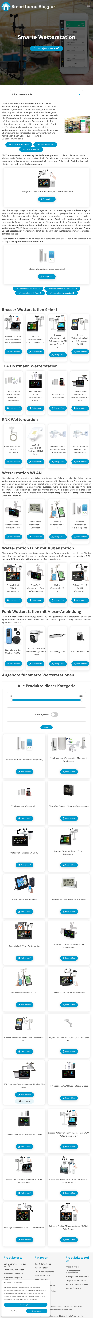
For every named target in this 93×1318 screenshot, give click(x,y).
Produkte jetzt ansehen (46, 48)
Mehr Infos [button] (24, 1101)
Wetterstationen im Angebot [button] (62, 293)
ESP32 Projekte (41, 1279)
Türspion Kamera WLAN (76, 1280)
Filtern (46, 727)
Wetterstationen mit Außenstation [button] (62, 288)
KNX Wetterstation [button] (31, 149)
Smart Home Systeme (44, 1271)
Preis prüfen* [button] (46, 199)
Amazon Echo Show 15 (13, 1273)
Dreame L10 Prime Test (14, 1269)
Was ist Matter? (41, 1268)
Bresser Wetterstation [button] (19, 144)
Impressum (54, 1316)
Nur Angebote (42, 714)
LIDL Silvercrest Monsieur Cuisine (15, 1265)
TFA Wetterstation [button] (45, 144)
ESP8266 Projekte (42, 1275)
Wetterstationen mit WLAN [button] (27, 288)
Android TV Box (72, 1267)
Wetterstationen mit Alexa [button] (30, 293)
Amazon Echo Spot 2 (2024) (13, 1278)
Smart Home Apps (43, 1264)
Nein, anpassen (37, 1311)
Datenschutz (65, 1316)
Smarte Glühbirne (73, 1288)
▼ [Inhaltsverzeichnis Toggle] (79, 94)
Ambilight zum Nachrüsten (77, 1276)
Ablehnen (14, 1311)
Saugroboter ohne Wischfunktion (73, 1271)
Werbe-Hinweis (77, 1316)
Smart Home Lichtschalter (77, 1284)
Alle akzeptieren (25, 1305)
